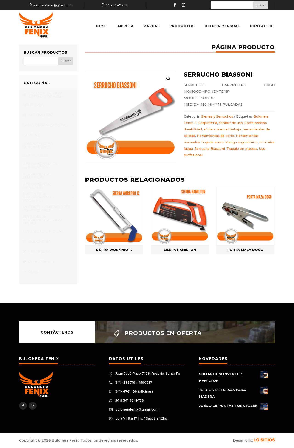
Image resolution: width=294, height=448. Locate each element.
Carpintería (207, 123)
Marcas (151, 26)
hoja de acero (212, 142)
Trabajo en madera (241, 149)
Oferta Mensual (222, 26)
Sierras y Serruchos (217, 116)
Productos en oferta (163, 333)
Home (100, 26)
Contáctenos (57, 332)
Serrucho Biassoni (210, 149)
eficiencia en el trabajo (222, 129)
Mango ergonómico (241, 142)
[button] (168, 79)
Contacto (261, 26)
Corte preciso (255, 123)
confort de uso (231, 123)
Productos (182, 26)
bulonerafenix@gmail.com (53, 5)
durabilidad (193, 129)
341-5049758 (116, 5)
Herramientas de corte (215, 136)
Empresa (125, 26)
